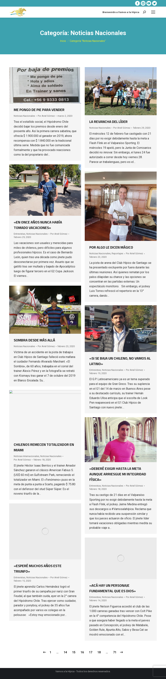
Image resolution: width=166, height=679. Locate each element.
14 (65, 652)
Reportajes (117, 253)
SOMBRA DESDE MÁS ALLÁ (34, 340)
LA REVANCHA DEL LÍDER (108, 121)
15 (73, 652)
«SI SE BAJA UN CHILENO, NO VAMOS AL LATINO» (120, 361)
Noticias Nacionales (24, 115)
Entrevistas (19, 233)
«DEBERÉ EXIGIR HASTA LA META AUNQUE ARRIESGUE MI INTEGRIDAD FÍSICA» (117, 474)
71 (114, 652)
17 (90, 652)
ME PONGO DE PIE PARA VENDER (39, 109)
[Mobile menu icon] (153, 12)
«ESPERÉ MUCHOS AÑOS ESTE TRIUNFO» (37, 568)
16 (82, 652)
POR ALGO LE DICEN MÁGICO (111, 247)
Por (46, 115)
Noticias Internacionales (26, 456)
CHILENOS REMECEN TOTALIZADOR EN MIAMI (44, 447)
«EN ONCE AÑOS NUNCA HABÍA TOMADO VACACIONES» (38, 224)
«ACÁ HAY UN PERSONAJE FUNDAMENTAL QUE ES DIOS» (112, 588)
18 (99, 652)
